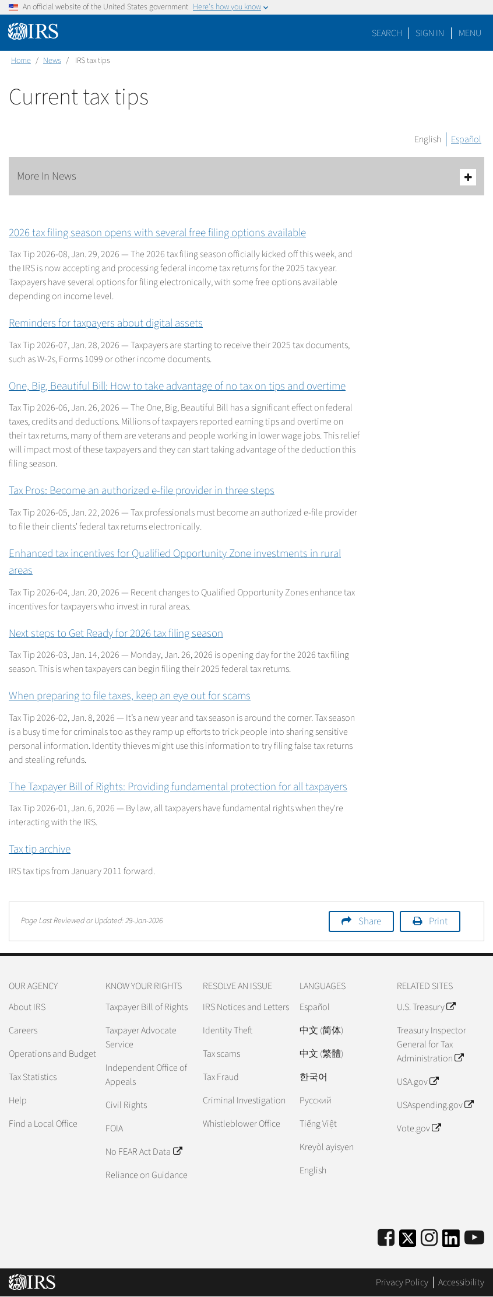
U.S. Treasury (426, 1007)
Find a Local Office (43, 1123)
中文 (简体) (321, 1030)
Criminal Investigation (244, 1100)
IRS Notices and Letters (246, 1007)
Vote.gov (419, 1128)
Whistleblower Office (241, 1123)
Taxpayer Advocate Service (141, 1037)
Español (466, 139)
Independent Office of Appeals (146, 1074)
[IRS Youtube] (474, 1238)
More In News (246, 177)
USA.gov (417, 1081)
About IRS (27, 1007)
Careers (23, 1030)
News (52, 60)
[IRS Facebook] (386, 1238)
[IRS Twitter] (408, 1242)
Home (21, 60)
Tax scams (221, 1053)
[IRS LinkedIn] (451, 1242)
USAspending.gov (435, 1105)
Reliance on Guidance (146, 1175)
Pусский (316, 1100)
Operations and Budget (52, 1053)
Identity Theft (227, 1030)
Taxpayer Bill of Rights (146, 1007)
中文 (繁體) (321, 1053)
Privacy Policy (402, 1282)
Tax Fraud (221, 1077)
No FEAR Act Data (143, 1151)
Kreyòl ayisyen (327, 1147)
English (427, 139)
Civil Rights (126, 1105)
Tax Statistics (33, 1077)
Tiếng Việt (318, 1123)
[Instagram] (429, 1238)
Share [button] (369, 921)
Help (18, 1100)
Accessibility (461, 1282)
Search (387, 33)
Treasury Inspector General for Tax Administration (431, 1044)
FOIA (114, 1128)
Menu (470, 33)
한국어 (314, 1077)
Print (438, 921)
